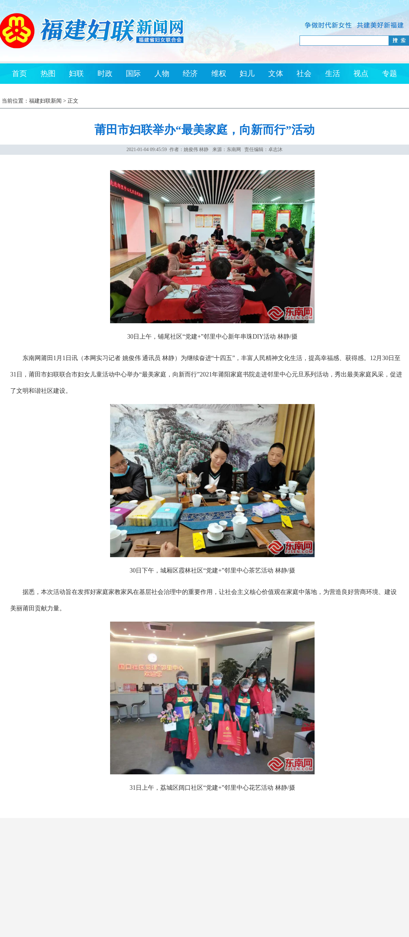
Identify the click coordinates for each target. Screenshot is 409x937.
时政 (104, 73)
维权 (218, 73)
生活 (332, 73)
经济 (190, 73)
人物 (161, 73)
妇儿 (247, 73)
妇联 (76, 73)
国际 (133, 73)
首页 (19, 73)
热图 (48, 73)
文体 (275, 73)
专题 (389, 73)
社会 (304, 73)
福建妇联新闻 (45, 101)
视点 (360, 73)
